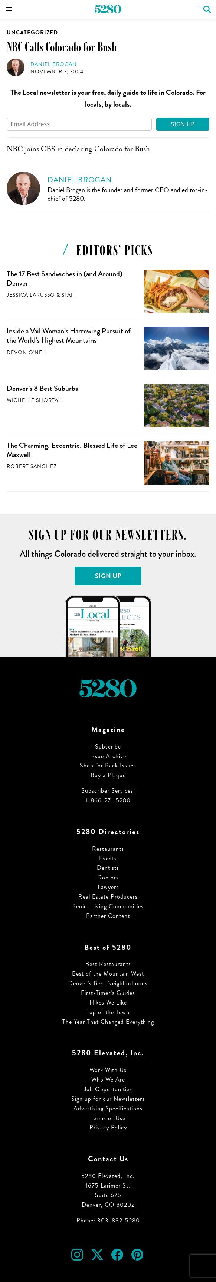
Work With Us (108, 1070)
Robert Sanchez (31, 466)
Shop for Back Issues (108, 765)
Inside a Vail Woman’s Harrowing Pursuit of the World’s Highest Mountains (69, 336)
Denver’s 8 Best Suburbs (42, 388)
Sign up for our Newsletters (108, 1099)
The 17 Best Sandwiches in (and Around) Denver (64, 279)
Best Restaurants (108, 964)
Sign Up (182, 124)
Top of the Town (108, 1012)
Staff (70, 295)
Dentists (108, 867)
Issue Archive (108, 756)
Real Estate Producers (108, 896)
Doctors (108, 877)
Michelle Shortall (35, 400)
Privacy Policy (108, 1127)
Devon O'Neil (27, 352)
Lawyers (108, 887)
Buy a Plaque (108, 775)
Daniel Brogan (53, 64)
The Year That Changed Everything (108, 1022)
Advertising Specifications (108, 1108)
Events (108, 858)
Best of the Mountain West (108, 973)
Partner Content (108, 916)
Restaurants (108, 849)
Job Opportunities (108, 1089)
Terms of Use (108, 1118)
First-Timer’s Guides (108, 993)
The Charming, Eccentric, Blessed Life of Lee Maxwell (72, 450)
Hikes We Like (108, 1002)
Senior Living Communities (108, 906)
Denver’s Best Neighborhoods (108, 983)
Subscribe (108, 746)
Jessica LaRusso (31, 295)
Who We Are (108, 1079)
